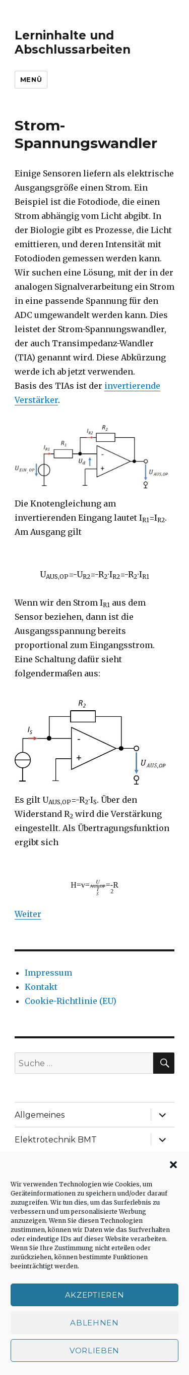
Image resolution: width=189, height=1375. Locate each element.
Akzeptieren (94, 1295)
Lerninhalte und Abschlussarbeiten (73, 42)
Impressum (48, 973)
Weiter (28, 914)
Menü (31, 79)
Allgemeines (40, 1115)
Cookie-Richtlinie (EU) (70, 1001)
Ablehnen (94, 1322)
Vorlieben (94, 1350)
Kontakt (41, 987)
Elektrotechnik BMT (56, 1139)
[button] (173, 1165)
